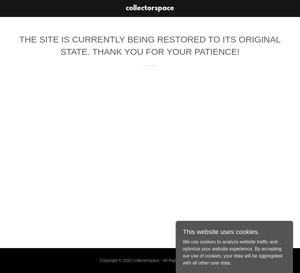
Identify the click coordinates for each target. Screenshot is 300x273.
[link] (150, 8)
